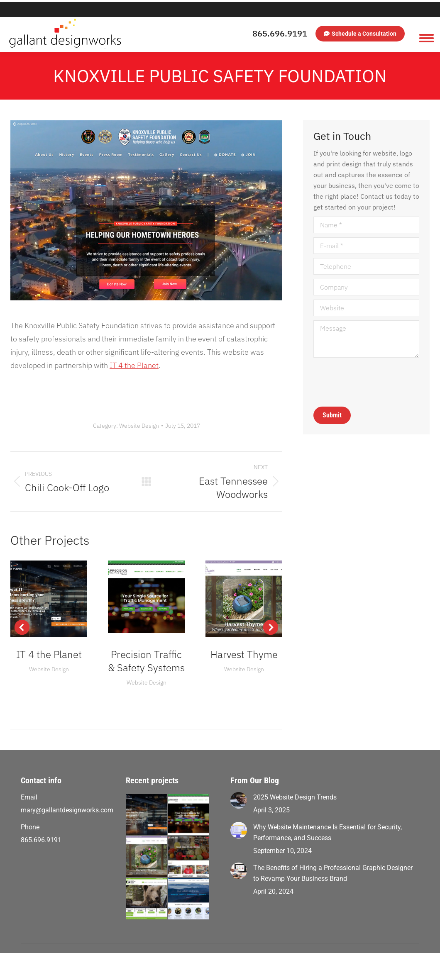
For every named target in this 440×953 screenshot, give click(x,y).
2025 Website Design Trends (295, 782)
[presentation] (376, 367)
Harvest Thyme (244, 639)
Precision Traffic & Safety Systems (146, 646)
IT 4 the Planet (134, 350)
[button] (22, 612)
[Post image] (238, 785)
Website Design (139, 410)
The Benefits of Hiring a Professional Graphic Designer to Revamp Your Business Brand (333, 858)
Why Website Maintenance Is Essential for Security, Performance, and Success (327, 817)
